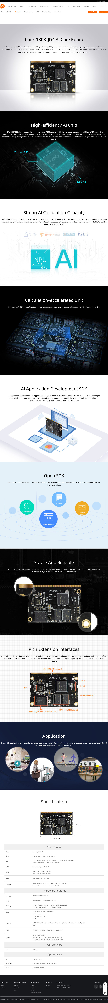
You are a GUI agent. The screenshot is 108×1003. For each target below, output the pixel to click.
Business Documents (36, 992)
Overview (18, 12)
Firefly (1, 985)
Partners (33, 990)
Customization (44, 6)
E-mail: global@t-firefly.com (64, 985)
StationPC (2, 988)
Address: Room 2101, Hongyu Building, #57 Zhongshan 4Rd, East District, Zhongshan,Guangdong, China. (75, 999)
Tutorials (16, 985)
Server (22, 6)
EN (102, 6)
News (32, 988)
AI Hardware (12, 6)
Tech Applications (57, 6)
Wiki (68, 6)
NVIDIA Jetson (32, 6)
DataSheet (93, 12)
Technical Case (46, 12)
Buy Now (103, 12)
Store (94, 6)
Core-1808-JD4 (6, 12)
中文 (106, 6)
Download (58, 12)
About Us (33, 985)
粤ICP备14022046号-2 (33, 999)
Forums (86, 6)
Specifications (28, 12)
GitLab (15, 990)
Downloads (76, 6)
